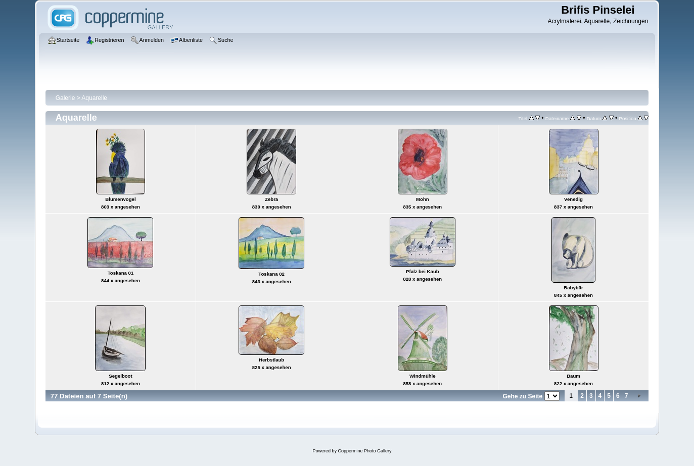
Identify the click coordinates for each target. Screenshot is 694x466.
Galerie (65, 97)
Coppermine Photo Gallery (364, 450)
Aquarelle (94, 97)
